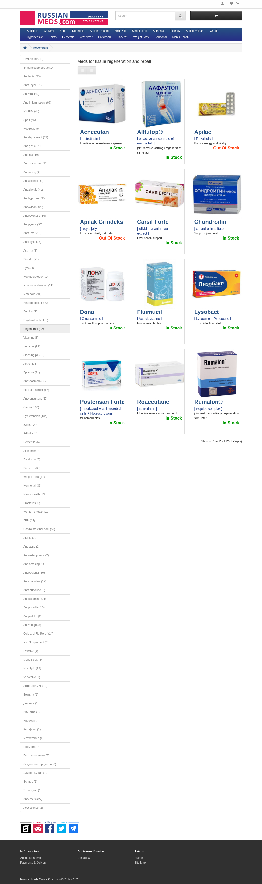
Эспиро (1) (30, 781)
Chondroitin (210, 222)
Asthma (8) (30, 250)
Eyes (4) (28, 268)
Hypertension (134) (35, 416)
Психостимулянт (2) (36, 755)
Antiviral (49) (31, 94)
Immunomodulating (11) (38, 285)
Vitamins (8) (30, 337)
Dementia (68, 37)
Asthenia (158, 30)
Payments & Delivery (33, 862)
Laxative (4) (30, 651)
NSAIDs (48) (31, 111)
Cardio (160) (31, 407)
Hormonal (160, 37)
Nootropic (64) (32, 128)
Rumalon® (208, 402)
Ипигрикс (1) (31, 712)
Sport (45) (29, 120)
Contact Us (84, 858)
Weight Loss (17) (34, 477)
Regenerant (40, 47)
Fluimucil (149, 312)
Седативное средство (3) (39, 764)
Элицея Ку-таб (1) (35, 773)
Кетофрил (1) (32, 729)
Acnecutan (94, 132)
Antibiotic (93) (32, 76)
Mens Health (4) (33, 659)
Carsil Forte (152, 222)
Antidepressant (99, 30)
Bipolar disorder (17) (36, 390)
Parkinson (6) (31, 459)
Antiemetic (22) (32, 799)
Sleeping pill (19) (33, 355)
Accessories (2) (33, 807)
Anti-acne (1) (31, 546)
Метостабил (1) (33, 738)
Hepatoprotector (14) (36, 276)
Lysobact (206, 312)
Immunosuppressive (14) (38, 67)
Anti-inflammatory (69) (37, 102)
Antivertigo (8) (32, 625)
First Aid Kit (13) (33, 59)
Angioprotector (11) (35, 163)
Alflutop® (150, 132)
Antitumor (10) (32, 233)
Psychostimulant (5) (35, 320)
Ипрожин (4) (31, 720)
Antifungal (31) (32, 85)
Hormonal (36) (32, 485)
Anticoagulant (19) (34, 581)
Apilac (202, 132)
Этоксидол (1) (32, 790)
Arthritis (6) (30, 433)
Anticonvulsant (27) (35, 398)
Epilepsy (175, 30)
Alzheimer (86, 37)
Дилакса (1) (31, 703)
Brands (139, 858)
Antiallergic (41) (33, 189)
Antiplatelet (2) (32, 616)
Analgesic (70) (32, 146)
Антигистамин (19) (35, 686)
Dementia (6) (31, 442)
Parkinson (104, 37)
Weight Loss (141, 37)
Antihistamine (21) (34, 598)
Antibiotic (32, 30)
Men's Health (180, 37)
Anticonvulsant (195, 30)
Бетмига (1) (30, 694)
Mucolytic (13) (32, 668)
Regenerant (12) (33, 329)
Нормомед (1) (32, 746)
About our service (31, 858)
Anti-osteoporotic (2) (36, 555)
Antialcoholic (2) (33, 181)
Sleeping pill (139, 30)
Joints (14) (30, 424)
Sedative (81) (31, 346)
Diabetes (121, 37)
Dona (87, 312)
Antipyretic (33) (32, 224)
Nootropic (78, 30)
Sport (63, 30)
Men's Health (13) (34, 494)
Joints (53, 37)
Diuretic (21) (31, 259)
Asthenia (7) (31, 363)
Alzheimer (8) (31, 450)
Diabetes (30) (31, 468)
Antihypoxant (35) (34, 198)
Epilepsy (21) (31, 372)
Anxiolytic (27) (32, 242)
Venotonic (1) (31, 677)
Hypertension (35, 37)
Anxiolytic (121, 30)
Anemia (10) (31, 154)
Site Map (140, 862)
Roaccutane (153, 402)
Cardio (214, 30)
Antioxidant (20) (33, 207)
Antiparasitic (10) (34, 607)
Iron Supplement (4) (35, 642)
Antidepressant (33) (35, 137)
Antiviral (49, 30)
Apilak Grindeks (101, 222)
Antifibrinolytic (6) (34, 590)
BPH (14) (29, 520)
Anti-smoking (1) (33, 564)
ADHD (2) (29, 538)
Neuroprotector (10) (35, 302)
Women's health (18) (36, 511)
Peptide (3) (30, 311)
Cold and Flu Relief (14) (38, 633)
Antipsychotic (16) (34, 215)
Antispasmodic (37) (35, 381)
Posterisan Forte (102, 402)
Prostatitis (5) (31, 503)
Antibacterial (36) (34, 572)
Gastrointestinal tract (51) (39, 529)
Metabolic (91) (32, 294)
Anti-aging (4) (31, 172)
